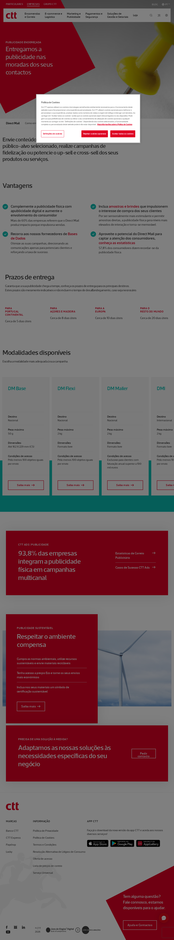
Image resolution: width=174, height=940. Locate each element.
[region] (88, 118)
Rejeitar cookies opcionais (94, 134)
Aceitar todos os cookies (123, 134)
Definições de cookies (52, 134)
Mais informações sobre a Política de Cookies (114, 124)
